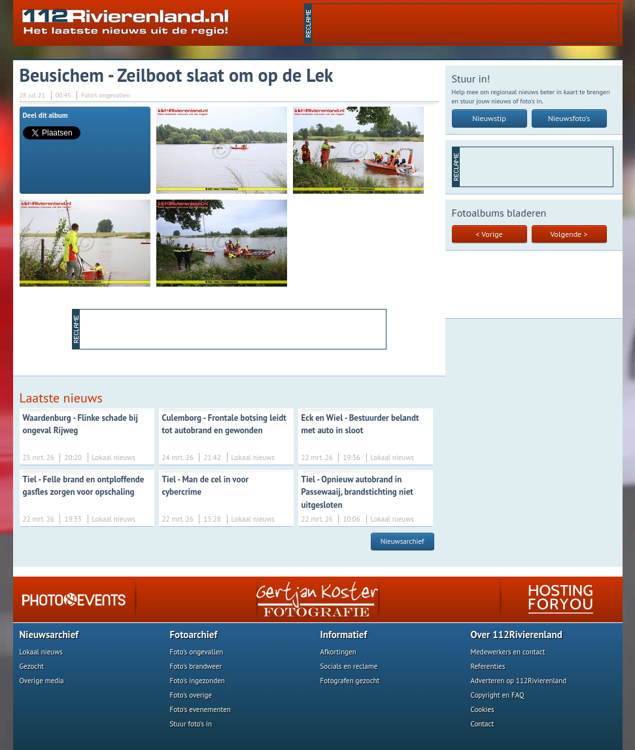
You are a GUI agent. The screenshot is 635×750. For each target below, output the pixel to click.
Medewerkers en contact (508, 651)
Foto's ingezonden (197, 680)
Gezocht (32, 666)
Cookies (482, 709)
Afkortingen (338, 651)
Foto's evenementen (200, 709)
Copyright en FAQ (497, 695)
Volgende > (569, 234)
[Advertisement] (465, 23)
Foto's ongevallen (197, 651)
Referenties (488, 666)
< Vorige (488, 234)
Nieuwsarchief (402, 541)
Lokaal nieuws (41, 651)
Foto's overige (191, 695)
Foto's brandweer (196, 666)
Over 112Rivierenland (516, 634)
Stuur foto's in (191, 723)
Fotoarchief (194, 634)
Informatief (344, 634)
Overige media (42, 680)
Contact (482, 723)
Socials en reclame (349, 666)
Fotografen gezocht (350, 680)
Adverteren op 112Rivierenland (519, 680)
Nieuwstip (489, 118)
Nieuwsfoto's (569, 118)
